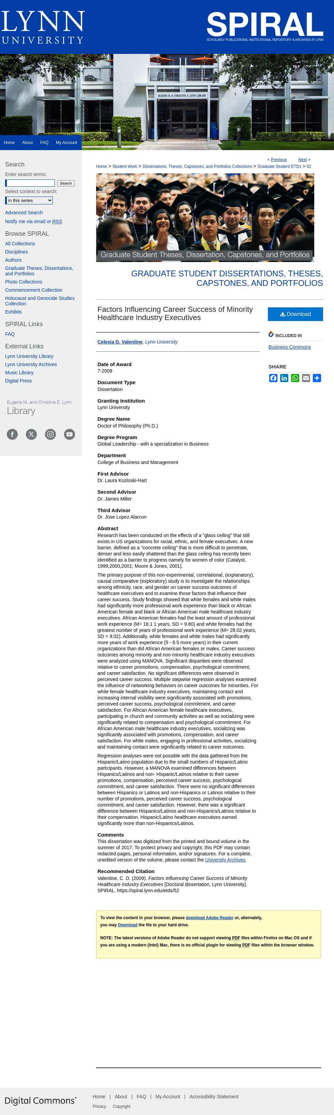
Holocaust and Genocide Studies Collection (40, 300)
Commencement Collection (33, 290)
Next (303, 159)
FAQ (10, 334)
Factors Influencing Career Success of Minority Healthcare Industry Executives (175, 313)
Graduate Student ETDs (279, 166)
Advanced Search (24, 212)
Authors (13, 260)
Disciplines (16, 252)
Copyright (121, 1106)
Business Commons (290, 347)
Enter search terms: (26, 174)
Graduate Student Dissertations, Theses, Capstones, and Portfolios (227, 278)
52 (309, 166)
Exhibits (13, 312)
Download (295, 314)
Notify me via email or (33, 221)
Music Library (19, 372)
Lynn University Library (29, 356)
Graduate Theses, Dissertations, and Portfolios (39, 270)
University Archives (225, 860)
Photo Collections (23, 282)
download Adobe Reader (209, 917)
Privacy (99, 1106)
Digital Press (18, 380)
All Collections (20, 243)
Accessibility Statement (214, 1096)
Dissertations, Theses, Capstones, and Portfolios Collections (197, 166)
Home (101, 166)
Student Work (124, 166)
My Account (167, 1096)
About (121, 1096)
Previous (279, 159)
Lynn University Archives (31, 364)
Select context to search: (31, 191)
